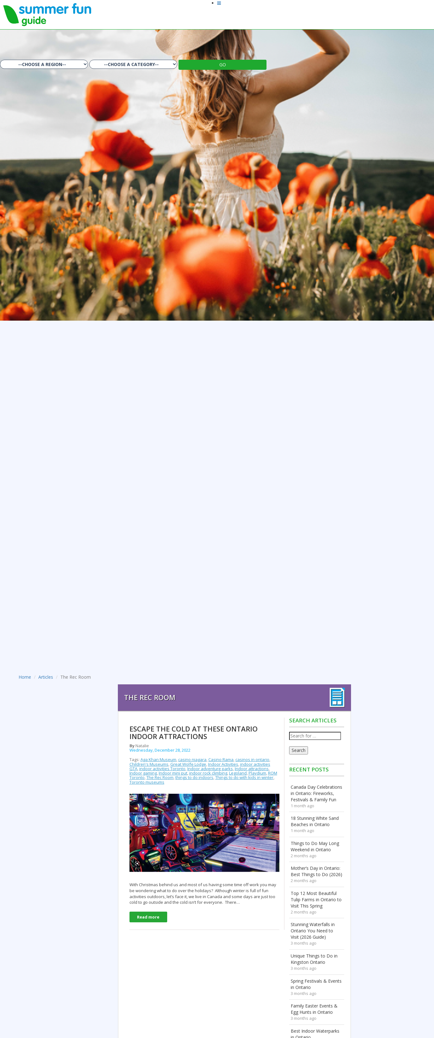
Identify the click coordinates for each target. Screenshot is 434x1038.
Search (298, 750)
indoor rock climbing (208, 773)
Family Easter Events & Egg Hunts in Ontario (314, 1009)
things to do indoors (194, 777)
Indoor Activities (223, 764)
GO (222, 65)
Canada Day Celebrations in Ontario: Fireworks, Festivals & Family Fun (316, 793)
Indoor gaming (143, 773)
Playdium (257, 773)
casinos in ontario (252, 759)
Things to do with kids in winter (244, 777)
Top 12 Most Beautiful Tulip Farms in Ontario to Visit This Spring (316, 899)
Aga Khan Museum (158, 759)
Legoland (238, 773)
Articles (45, 677)
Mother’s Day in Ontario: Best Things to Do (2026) (316, 871)
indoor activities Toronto (162, 768)
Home (25, 677)
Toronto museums (146, 782)
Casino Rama (220, 759)
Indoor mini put (173, 773)
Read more (148, 917)
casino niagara (192, 759)
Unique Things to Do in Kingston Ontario (314, 959)
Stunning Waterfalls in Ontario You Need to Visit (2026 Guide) (313, 930)
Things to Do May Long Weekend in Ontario (315, 846)
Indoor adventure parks (210, 768)
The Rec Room (159, 777)
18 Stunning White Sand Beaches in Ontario (315, 821)
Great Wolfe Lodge (188, 764)
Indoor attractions (252, 768)
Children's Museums (148, 764)
